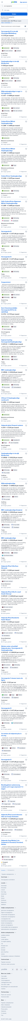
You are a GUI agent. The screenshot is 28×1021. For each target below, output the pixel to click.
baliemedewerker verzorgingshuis (9, 929)
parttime (3, 947)
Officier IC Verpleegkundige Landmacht (10, 399)
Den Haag (3, 892)
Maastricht (3, 902)
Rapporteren (23, 57)
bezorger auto (4, 945)
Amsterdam (4, 885)
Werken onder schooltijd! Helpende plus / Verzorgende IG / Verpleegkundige (12, 648)
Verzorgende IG (6, 231)
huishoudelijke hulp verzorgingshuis (9, 927)
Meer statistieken (7, 23)
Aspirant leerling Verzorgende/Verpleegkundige (11, 341)
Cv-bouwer (3, 1013)
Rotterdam (3, 887)
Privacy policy (4, 1009)
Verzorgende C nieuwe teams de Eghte (12, 679)
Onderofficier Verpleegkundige (11, 176)
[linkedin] (25, 969)
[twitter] (21, 969)
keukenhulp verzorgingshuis (7, 921)
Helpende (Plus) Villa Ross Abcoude (9, 567)
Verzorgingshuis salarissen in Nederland (10, 956)
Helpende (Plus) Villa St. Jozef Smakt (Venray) (11, 593)
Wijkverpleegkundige (8, 483)
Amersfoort (3, 894)
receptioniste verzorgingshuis (8, 916)
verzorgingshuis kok (5, 918)
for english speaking (6, 941)
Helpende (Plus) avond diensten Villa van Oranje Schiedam (11, 815)
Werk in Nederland (5, 1004)
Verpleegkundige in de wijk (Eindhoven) (10, 62)
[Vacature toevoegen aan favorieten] (26, 31)
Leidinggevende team (6, 982)
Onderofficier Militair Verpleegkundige (8, 122)
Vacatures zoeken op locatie (8, 964)
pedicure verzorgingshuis (7, 925)
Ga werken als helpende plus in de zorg (11, 734)
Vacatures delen (5, 996)
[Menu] (2, 2)
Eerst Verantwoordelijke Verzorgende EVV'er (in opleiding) (9, 310)
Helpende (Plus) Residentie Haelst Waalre (10, 618)
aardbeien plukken (5, 935)
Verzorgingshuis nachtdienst (8, 879)
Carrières (3, 988)
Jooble (9, 1019)
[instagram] (16, 969)
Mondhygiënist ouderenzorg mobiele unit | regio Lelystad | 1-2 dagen (12, 787)
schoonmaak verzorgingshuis (8, 914)
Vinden (14, 14)
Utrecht (3, 889)
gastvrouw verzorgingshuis (7, 910)
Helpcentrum (4, 978)
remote (3, 954)
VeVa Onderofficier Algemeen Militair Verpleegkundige (11, 202)
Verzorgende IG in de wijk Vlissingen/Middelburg (9, 32)
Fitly (2, 1015)
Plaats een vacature (6, 994)
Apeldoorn (3, 904)
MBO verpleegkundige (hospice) (11, 510)
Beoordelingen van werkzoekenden (9, 986)
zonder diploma (4, 939)
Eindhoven (3, 900)
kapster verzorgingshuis (6, 912)
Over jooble (3, 976)
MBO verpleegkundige (8, 370)
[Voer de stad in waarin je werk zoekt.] (14, 10)
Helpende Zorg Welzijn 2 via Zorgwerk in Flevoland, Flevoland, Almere (12, 842)
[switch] (25, 26)
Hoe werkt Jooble (5, 984)
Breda (2, 896)
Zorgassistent (6, 282)
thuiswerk (3, 937)
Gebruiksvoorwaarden (6, 1007)
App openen (23, 2)
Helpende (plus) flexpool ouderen (12, 425)
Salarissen (3, 1011)
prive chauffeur (4, 952)
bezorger (3, 949)
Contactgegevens (5, 980)
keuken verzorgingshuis (6, 923)
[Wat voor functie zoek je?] (14, 6)
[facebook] (12, 969)
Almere (2, 898)
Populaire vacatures (6, 962)
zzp (2, 943)
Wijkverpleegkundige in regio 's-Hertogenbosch (11, 92)
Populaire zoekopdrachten (9, 874)
